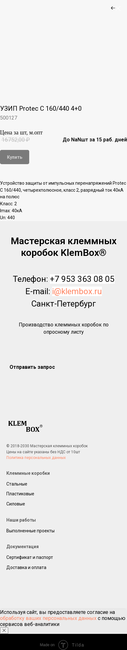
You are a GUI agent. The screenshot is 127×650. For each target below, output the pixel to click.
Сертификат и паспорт (29, 557)
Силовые (15, 503)
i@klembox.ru (77, 291)
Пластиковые (20, 493)
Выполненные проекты (30, 530)
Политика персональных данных (36, 457)
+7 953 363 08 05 (82, 279)
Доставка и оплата (26, 567)
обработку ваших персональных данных (48, 618)
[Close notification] (4, 630)
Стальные (16, 483)
